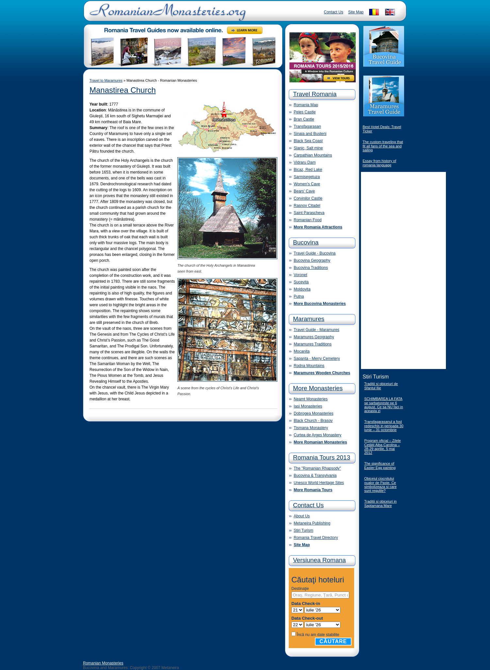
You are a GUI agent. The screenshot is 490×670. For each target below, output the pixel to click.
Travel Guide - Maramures (316, 329)
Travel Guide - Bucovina (314, 253)
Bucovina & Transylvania (315, 475)
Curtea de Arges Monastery (317, 435)
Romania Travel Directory (316, 537)
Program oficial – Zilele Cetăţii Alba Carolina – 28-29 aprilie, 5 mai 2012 (382, 447)
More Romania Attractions (318, 227)
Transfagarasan (307, 126)
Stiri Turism (303, 530)
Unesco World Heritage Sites (319, 482)
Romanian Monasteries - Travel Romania (166, 15)
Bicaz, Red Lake (308, 169)
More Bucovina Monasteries (320, 303)
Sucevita (301, 282)
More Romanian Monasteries (320, 442)
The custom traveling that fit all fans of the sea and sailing (383, 146)
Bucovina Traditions (311, 267)
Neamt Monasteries (311, 399)
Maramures (308, 318)
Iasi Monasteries (308, 406)
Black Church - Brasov (313, 420)
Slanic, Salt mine (308, 148)
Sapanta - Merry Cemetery (317, 358)
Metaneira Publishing (312, 523)
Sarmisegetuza (307, 177)
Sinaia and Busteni (310, 133)
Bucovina (305, 242)
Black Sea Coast (308, 141)
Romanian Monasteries (103, 663)
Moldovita (302, 289)
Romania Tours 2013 (321, 457)
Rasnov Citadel (307, 205)
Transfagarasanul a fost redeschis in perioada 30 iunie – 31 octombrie (383, 426)
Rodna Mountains (309, 365)
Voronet (300, 275)
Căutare (333, 641)
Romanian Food (307, 220)
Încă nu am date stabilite (318, 634)
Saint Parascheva (309, 212)
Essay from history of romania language (379, 163)
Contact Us (333, 12)
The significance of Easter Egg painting (380, 465)
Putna (299, 296)
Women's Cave (307, 184)
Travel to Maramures (106, 80)
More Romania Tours (313, 490)
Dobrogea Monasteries (313, 413)
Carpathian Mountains (313, 155)
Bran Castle (304, 119)
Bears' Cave (304, 191)
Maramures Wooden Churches (322, 373)
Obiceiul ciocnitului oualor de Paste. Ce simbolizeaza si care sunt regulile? (380, 485)
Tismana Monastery (311, 428)
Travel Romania (314, 94)
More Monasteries (318, 388)
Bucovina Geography (312, 260)
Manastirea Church (123, 90)
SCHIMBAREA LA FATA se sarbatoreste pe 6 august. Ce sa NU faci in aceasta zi (383, 405)
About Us (302, 516)
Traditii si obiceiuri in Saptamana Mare (380, 503)
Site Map (356, 12)
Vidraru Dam (305, 162)
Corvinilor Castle (308, 198)
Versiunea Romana (319, 560)
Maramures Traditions (313, 344)
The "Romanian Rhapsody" (317, 468)
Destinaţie (300, 588)
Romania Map (306, 105)
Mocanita (302, 351)
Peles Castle (305, 112)
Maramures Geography (314, 337)
